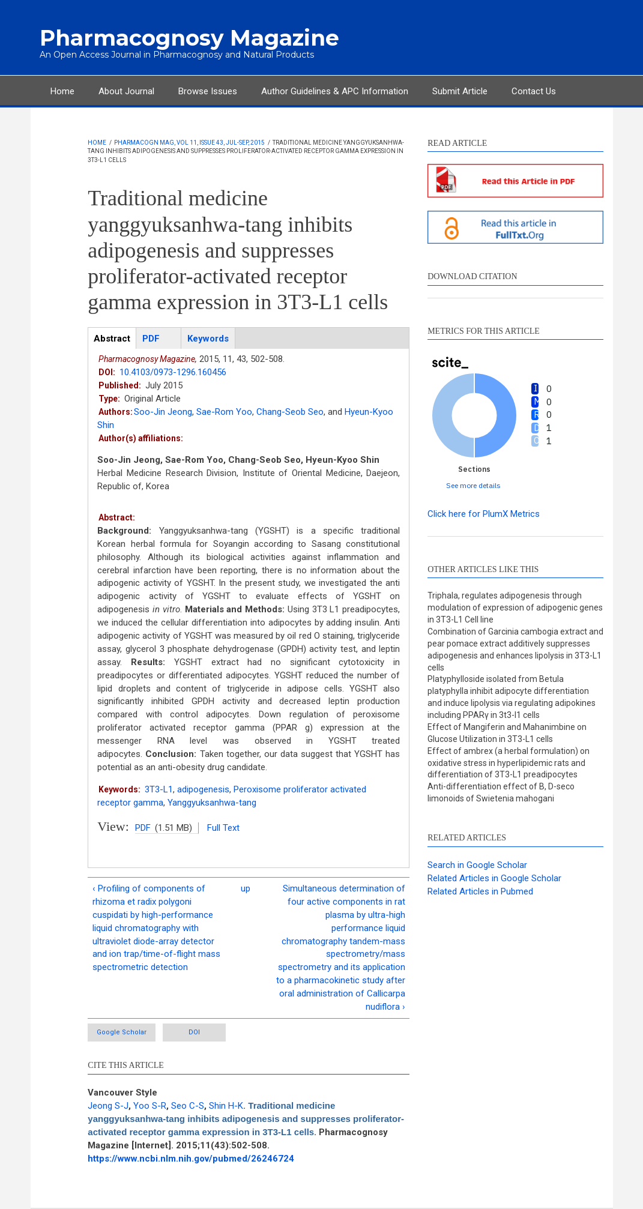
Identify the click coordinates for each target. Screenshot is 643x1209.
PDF (143, 827)
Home (62, 91)
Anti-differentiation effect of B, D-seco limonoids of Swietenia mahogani (501, 792)
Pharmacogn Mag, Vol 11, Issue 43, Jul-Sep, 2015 (189, 142)
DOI (194, 1032)
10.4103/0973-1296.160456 (172, 372)
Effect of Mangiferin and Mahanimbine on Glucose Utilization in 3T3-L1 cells (507, 733)
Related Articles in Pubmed (480, 891)
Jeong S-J (108, 1105)
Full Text (223, 827)
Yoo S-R (149, 1105)
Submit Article (460, 91)
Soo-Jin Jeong (163, 411)
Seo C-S (187, 1105)
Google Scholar (121, 1032)
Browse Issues (207, 91)
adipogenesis (203, 789)
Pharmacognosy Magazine (189, 38)
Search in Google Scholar (477, 865)
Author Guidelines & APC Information (334, 91)
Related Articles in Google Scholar (494, 878)
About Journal (126, 91)
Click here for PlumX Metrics (483, 513)
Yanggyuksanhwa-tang (212, 802)
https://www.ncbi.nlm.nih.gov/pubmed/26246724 (191, 1158)
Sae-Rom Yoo (224, 411)
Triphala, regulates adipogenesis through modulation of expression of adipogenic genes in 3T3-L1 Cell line (515, 607)
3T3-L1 (159, 789)
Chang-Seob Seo (290, 411)
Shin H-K (226, 1105)
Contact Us (534, 91)
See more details (473, 485)
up (245, 888)
